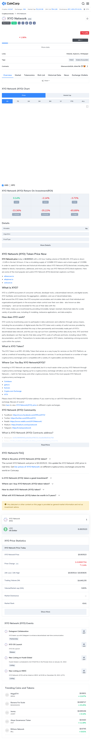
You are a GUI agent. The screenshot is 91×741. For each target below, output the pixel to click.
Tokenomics (29, 75)
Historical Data (54, 75)
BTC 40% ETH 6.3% (75, 9)
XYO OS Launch (13, 644)
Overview (7, 75)
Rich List (41, 75)
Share (45, 81)
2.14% (84, 32)
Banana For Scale (18, 702)
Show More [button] (45, 612)
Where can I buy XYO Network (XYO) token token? (27, 483)
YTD (71, 101)
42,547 (10, 9)
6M (50, 101)
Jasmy (13, 711)
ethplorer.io (8, 279)
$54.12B (54, 9)
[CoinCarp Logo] (11, 4)
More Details (45, 245)
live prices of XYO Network (27, 466)
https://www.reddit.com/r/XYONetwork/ (26, 421)
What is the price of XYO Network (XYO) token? (26, 459)
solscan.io (8, 283)
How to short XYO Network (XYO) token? (23, 489)
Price (23, 95)
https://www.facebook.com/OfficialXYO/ (29, 415)
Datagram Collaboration (16, 631)
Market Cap (67, 95)
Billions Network (17, 729)
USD (6, 185)
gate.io (7, 385)
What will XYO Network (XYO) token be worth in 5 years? (31, 495)
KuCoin (7, 388)
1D (7, 101)
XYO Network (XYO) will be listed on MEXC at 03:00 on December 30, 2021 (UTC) (37, 675)
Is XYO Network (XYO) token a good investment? (27, 478)
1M (29, 101)
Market (18, 75)
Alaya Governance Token (21, 720)
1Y (61, 101)
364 (24, 9)
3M (39, 101)
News (66, 75)
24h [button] (80, 40)
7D (18, 101)
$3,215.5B (39, 9)
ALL (83, 101)
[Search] (83, 3)
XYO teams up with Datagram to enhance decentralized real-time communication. (36, 635)
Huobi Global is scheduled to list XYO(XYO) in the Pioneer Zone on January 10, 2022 (37, 662)
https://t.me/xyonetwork (21, 428)
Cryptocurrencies (8, 14)
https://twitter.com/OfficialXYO (23, 418)
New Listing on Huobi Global (18, 657)
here (7, 405)
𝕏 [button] (19, 23)
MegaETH (15, 694)
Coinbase (8, 381)
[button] (23, 23)
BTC (13, 185)
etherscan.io (9, 276)
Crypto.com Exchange (12, 391)
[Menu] (87, 3)
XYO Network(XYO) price (26, 405)
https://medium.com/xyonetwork (24, 425)
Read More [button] (45, 445)
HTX (6, 394)
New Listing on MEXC (15, 671)
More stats (45, 47)
